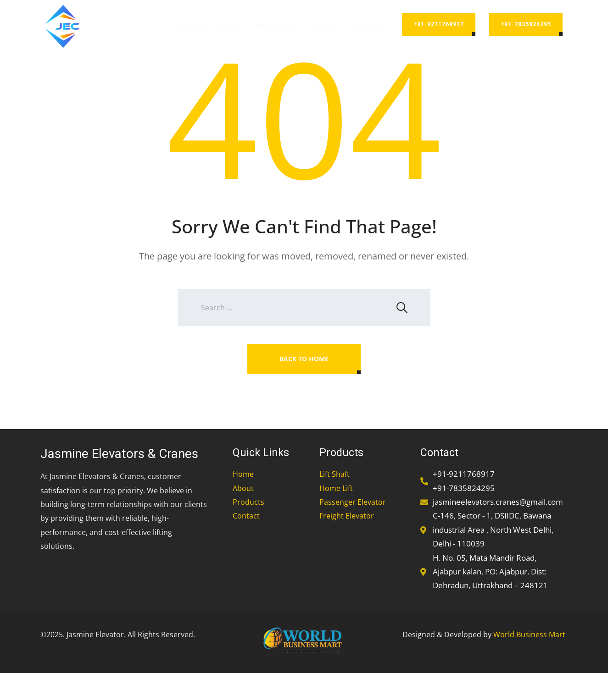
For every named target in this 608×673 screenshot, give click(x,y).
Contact (366, 26)
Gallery (325, 26)
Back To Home (304, 358)
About (229, 26)
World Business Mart (529, 634)
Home (193, 26)
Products (276, 26)
